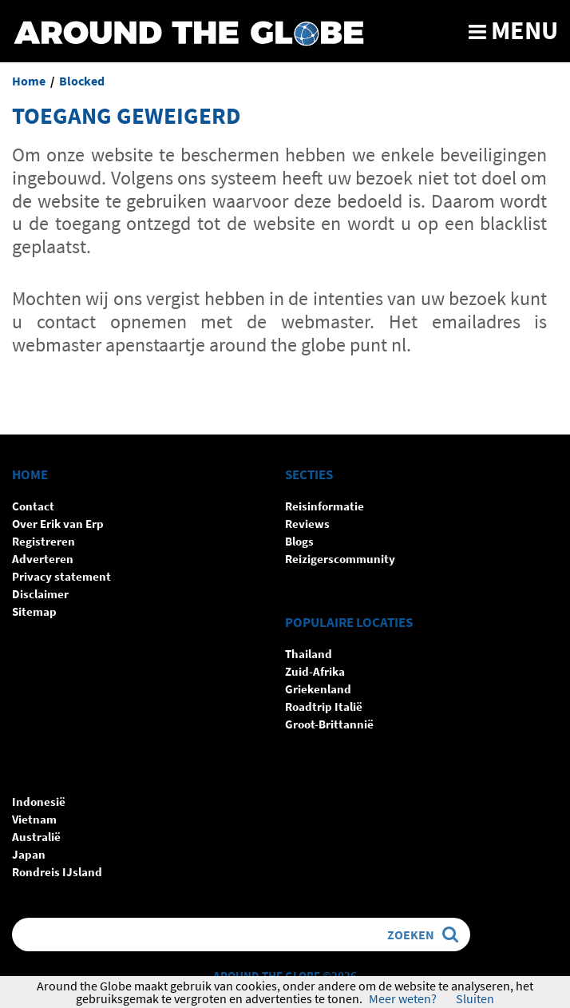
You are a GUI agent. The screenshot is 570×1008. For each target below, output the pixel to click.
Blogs (299, 541)
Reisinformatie (324, 506)
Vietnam (34, 819)
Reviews (307, 523)
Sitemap (34, 611)
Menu (513, 30)
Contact (33, 506)
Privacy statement (61, 576)
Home (29, 81)
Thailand (308, 653)
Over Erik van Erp (58, 523)
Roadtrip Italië (323, 706)
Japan (29, 854)
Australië (36, 836)
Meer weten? (403, 998)
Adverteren (42, 558)
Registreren (43, 541)
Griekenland (318, 688)
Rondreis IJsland (57, 871)
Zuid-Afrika (315, 671)
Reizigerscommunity (340, 558)
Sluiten (475, 998)
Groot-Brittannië (329, 724)
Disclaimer (40, 593)
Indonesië (38, 801)
